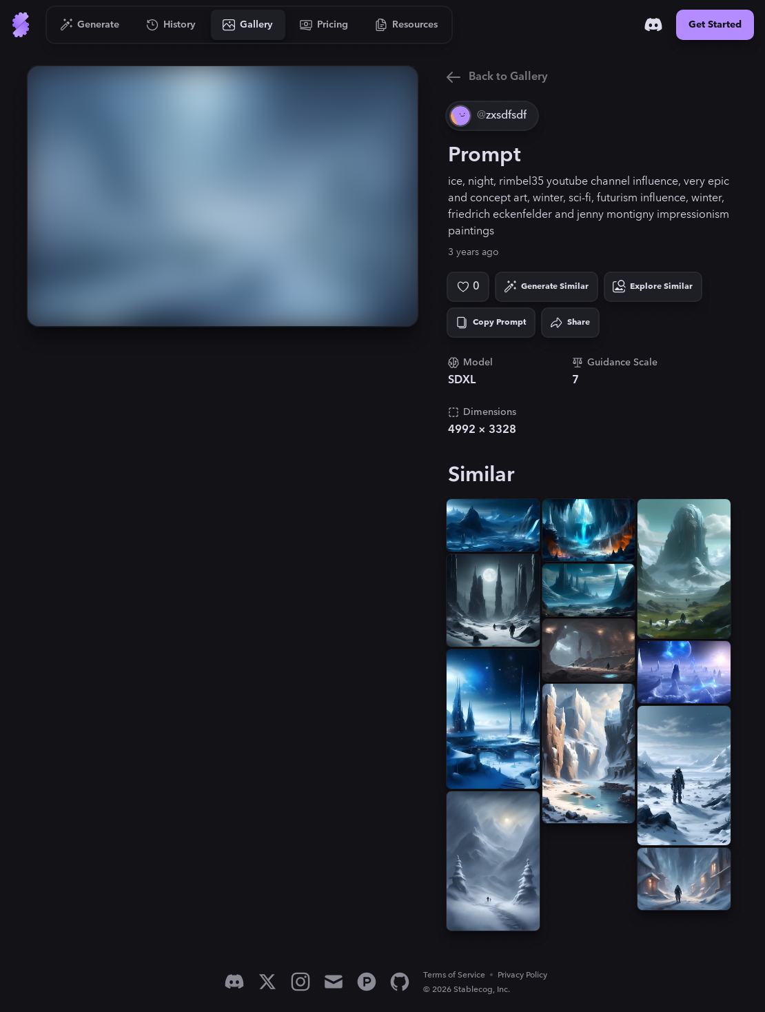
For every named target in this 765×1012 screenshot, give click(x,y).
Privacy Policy (522, 975)
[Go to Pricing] (324, 25)
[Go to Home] (20, 25)
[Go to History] (171, 25)
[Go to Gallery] (248, 25)
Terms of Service (454, 975)
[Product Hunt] (366, 981)
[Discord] (653, 24)
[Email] (333, 981)
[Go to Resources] (406, 25)
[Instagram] (300, 981)
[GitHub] (399, 981)
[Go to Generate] (90, 25)
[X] (267, 981)
